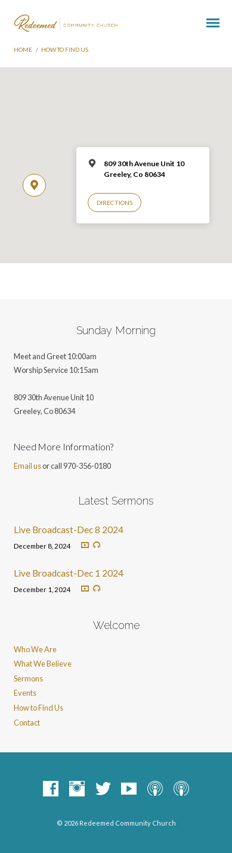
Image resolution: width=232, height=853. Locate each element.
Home (23, 49)
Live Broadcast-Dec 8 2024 (68, 529)
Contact (27, 722)
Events (25, 693)
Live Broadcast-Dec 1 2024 (68, 573)
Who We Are (35, 649)
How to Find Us (64, 49)
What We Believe (43, 663)
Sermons (28, 678)
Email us (27, 466)
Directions (114, 202)
